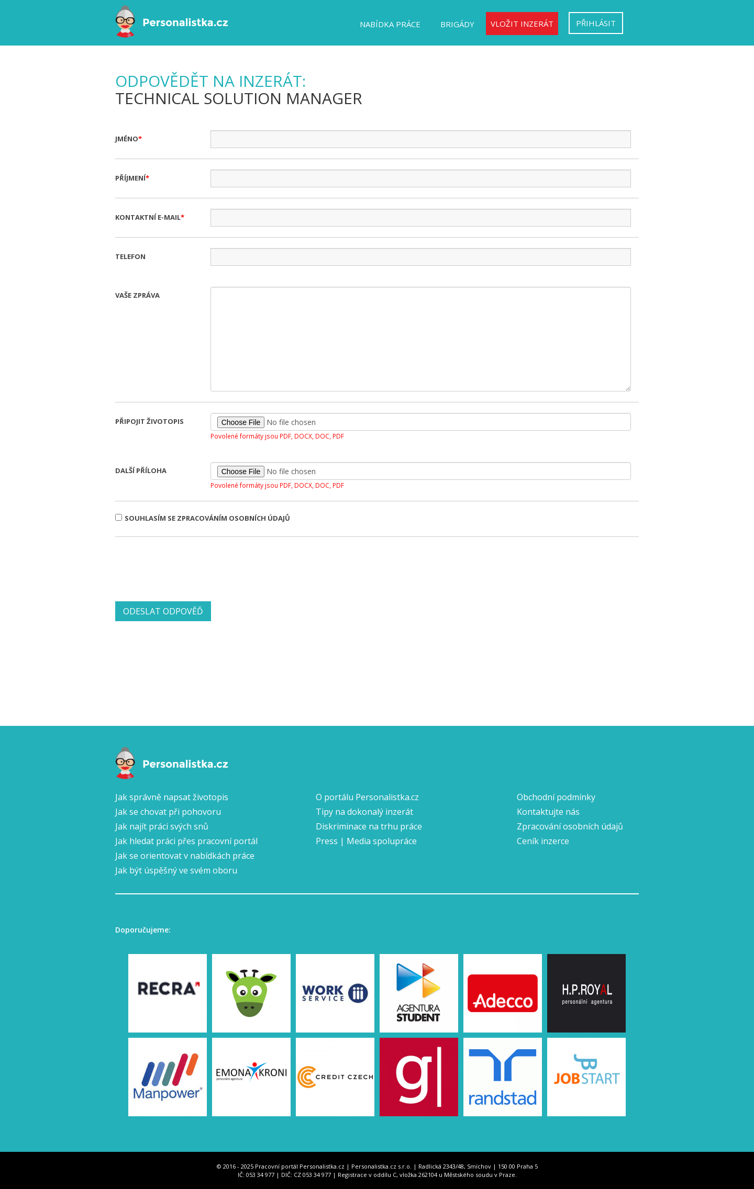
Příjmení (130, 178)
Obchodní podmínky (556, 797)
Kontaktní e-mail (148, 217)
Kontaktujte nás (548, 811)
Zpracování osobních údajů (570, 826)
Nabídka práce (390, 24)
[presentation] (194, 567)
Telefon (130, 256)
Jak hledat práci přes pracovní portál (186, 841)
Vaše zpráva (137, 295)
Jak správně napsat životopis (171, 797)
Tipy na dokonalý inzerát (364, 811)
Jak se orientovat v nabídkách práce (184, 855)
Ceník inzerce (543, 841)
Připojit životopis (149, 421)
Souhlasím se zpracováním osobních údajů (202, 518)
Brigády (457, 24)
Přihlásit (596, 23)
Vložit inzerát (522, 23)
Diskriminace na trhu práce (369, 826)
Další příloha (141, 470)
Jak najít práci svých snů (161, 826)
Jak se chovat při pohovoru (168, 811)
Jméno (126, 138)
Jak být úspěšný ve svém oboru (176, 870)
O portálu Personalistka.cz (367, 797)
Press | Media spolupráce (366, 841)
